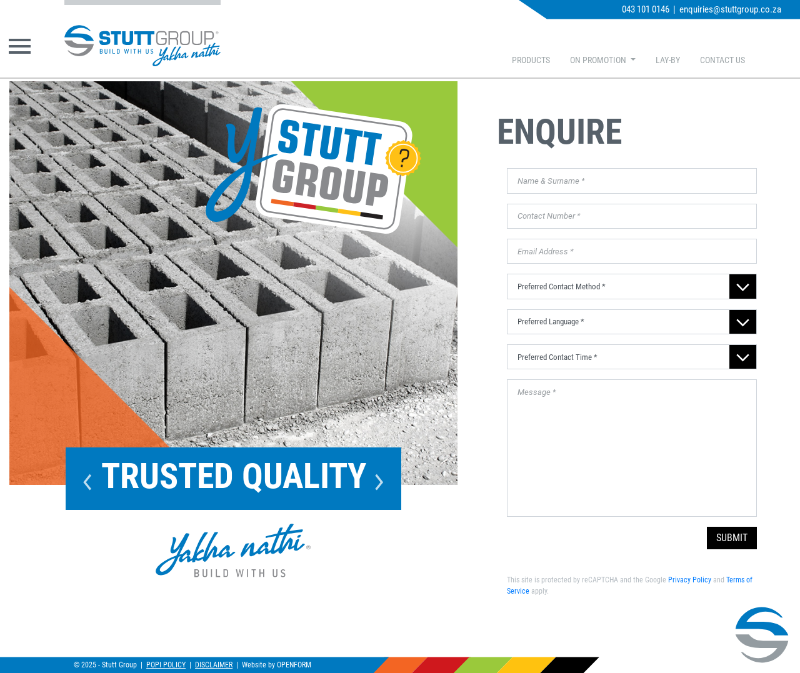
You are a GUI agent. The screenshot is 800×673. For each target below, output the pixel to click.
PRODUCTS (531, 60)
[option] (233, 283)
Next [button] (379, 478)
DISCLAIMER (213, 665)
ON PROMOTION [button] (599, 60)
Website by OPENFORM (276, 665)
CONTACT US (722, 60)
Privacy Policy (689, 580)
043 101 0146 (645, 9)
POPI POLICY (166, 665)
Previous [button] (87, 478)
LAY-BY (668, 60)
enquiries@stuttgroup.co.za (730, 9)
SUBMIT (732, 538)
